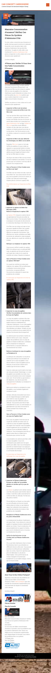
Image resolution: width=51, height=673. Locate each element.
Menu (47, 4)
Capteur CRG (12, 215)
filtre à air (15, 144)
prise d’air (18, 95)
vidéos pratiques (19, 581)
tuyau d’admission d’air (12, 123)
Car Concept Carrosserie (15, 4)
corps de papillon (11, 384)
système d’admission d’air (20, 52)
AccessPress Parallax (30, 656)
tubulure (10, 490)
